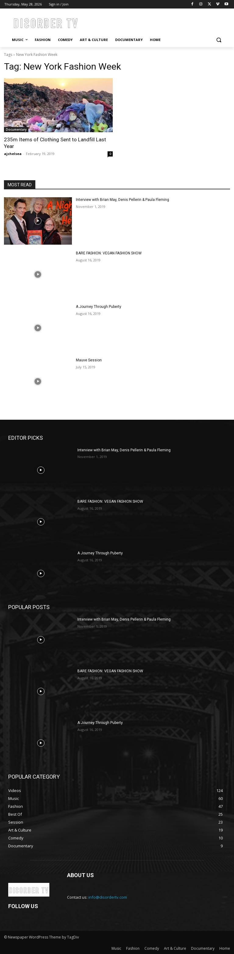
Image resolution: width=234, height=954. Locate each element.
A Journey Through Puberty (98, 307)
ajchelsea (13, 153)
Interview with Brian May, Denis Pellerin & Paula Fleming (122, 200)
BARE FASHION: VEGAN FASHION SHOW (109, 253)
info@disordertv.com (107, 897)
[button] (218, 40)
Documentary (16, 129)
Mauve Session (89, 360)
